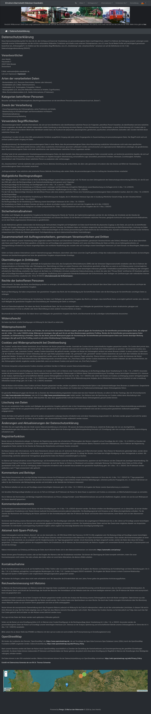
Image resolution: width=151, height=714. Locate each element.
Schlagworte (92, 3)
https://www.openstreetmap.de (57, 641)
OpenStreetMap (143, 690)
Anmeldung (134, 3)
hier (145, 24)
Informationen (106, 3)
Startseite (6, 31)
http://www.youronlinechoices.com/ (57, 395)
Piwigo (61, 710)
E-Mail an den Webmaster (74, 710)
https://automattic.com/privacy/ (109, 550)
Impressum (22, 74)
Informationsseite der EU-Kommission (58, 276)
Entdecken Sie (121, 3)
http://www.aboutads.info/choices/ (18, 395)
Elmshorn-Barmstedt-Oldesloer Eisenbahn (24, 3)
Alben (81, 3)
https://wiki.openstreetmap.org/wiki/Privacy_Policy (65, 644)
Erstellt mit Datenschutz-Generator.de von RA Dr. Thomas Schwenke (26, 663)
